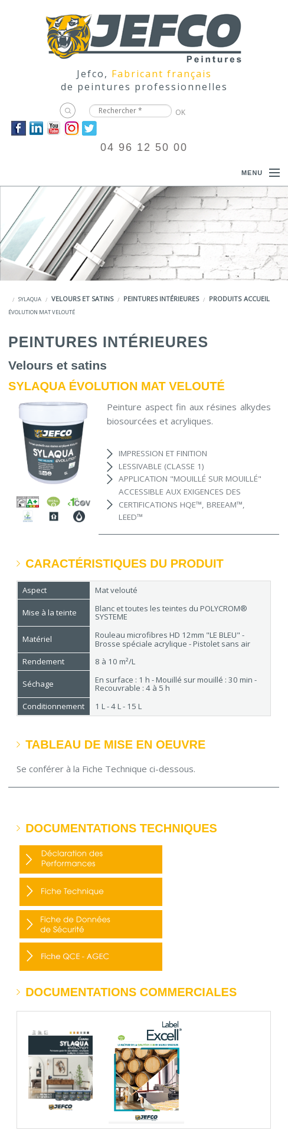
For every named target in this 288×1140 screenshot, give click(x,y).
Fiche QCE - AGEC (90, 957)
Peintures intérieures (161, 298)
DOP (90, 859)
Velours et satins (82, 298)
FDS (90, 924)
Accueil (257, 298)
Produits (225, 298)
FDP (90, 892)
